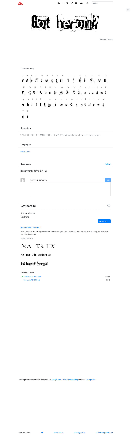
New (53, 380)
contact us (58, 433)
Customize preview (106, 39)
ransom (36, 227)
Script (64, 380)
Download (103, 221)
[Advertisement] (65, 53)
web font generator (104, 433)
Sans (58, 380)
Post (108, 180)
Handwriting (72, 380)
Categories (90, 380)
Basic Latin (25, 151)
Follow (108, 164)
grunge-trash (26, 227)
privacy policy (79, 433)
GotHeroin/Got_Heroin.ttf (32, 277)
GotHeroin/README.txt (32, 280)
